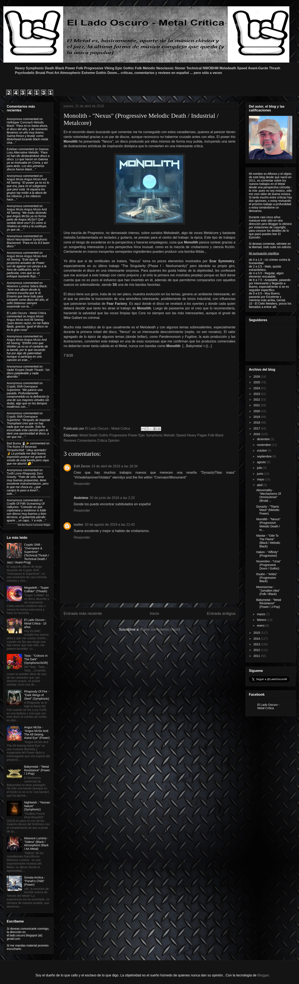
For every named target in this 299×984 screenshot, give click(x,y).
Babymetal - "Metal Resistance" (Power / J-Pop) (37, 770)
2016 (257, 434)
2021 (257, 405)
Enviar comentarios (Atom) (160, 629)
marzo (261, 614)
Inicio (154, 613)
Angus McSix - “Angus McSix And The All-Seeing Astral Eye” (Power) (37, 732)
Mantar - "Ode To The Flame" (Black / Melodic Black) (268, 541)
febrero (262, 620)
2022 (257, 399)
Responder (82, 483)
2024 (257, 388)
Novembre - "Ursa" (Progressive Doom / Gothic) (268, 565)
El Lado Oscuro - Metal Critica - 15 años (35, 623)
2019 (257, 416)
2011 (257, 656)
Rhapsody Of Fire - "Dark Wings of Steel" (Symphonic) (36, 695)
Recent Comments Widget (37, 525)
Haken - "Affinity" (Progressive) (267, 553)
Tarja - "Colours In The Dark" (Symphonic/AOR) (36, 659)
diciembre (264, 439)
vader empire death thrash (25, 370)
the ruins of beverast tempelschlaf (22, 448)
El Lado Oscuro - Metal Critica (26, 313)
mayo (261, 479)
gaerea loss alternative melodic (27, 150)
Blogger (263, 975)
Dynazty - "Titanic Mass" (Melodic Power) (267, 510)
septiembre (264, 456)
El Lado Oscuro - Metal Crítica (268, 706)
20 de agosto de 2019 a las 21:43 (110, 524)
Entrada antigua (221, 613)
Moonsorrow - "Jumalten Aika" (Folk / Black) (268, 590)
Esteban (12, 149)
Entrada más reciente (83, 613)
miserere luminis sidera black (27, 286)
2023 (257, 394)
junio (260, 473)
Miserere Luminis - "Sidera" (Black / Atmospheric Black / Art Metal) (36, 843)
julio (260, 467)
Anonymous (14, 119)
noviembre (264, 445)
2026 (257, 376)
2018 (257, 422)
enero (261, 625)
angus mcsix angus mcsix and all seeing (25, 318)
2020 (257, 411)
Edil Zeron (82, 466)
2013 (257, 644)
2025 (257, 382)
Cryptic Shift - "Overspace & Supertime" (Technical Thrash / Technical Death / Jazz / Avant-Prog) (28, 553)
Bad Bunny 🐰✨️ (18, 443)
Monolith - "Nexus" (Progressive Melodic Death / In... (268, 524)
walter (78, 524)
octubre (262, 450)
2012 (257, 650)
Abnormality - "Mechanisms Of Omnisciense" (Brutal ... (268, 495)
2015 (257, 632)
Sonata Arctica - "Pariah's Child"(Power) (34, 881)
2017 (257, 428)
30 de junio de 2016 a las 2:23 (112, 498)
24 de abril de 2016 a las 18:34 (114, 466)
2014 (257, 638)
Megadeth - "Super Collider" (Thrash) (36, 589)
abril (260, 485)
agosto (262, 462)
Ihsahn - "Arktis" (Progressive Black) (266, 577)
